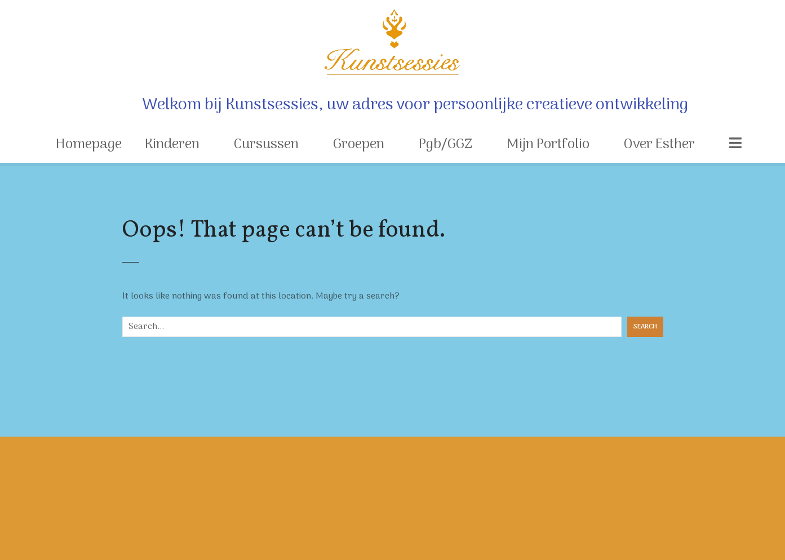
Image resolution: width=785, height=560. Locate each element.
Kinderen (172, 144)
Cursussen (266, 144)
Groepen (358, 144)
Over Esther (659, 144)
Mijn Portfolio (548, 144)
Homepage (89, 144)
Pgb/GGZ (445, 144)
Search (645, 326)
